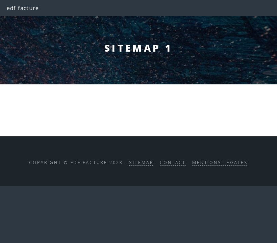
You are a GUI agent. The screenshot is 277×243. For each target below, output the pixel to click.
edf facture (23, 8)
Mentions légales (220, 162)
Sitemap (141, 162)
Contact (173, 162)
